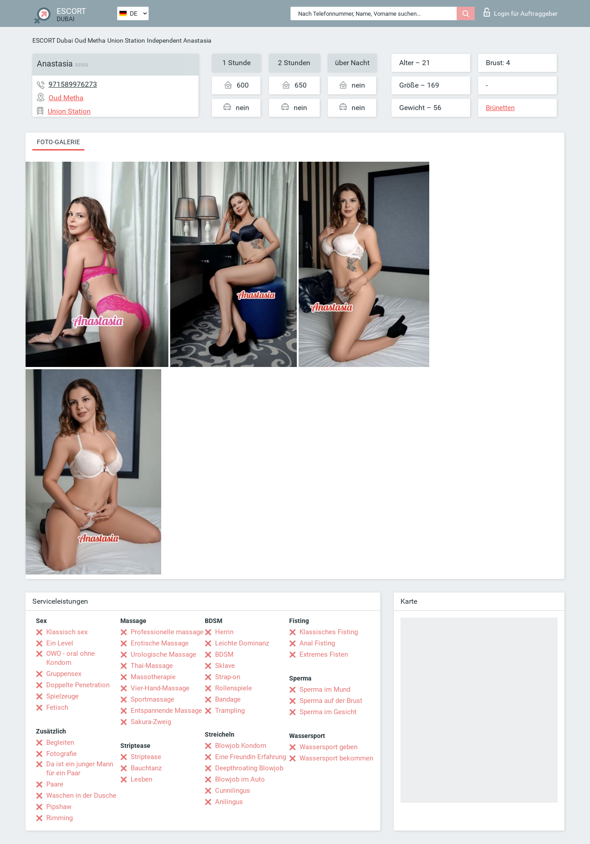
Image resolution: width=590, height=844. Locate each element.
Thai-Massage (152, 666)
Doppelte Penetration (78, 685)
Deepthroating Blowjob (249, 768)
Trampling (230, 711)
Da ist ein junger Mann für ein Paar (79, 768)
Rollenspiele (233, 688)
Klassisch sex (67, 632)
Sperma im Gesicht (328, 712)
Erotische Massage (160, 643)
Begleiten (60, 742)
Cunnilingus (232, 791)
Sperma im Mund (324, 689)
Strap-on (227, 677)
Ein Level (59, 643)
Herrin (224, 632)
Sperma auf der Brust (330, 701)
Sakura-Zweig (151, 722)
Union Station (126, 40)
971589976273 (72, 84)
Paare (54, 784)
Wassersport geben (328, 747)
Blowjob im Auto (240, 779)
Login (521, 12)
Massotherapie (153, 677)
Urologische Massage (163, 654)
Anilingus (229, 802)
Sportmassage (152, 699)
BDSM (224, 654)
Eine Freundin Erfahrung (250, 757)
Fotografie (61, 754)
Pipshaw (58, 807)
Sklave (225, 666)
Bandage (228, 699)
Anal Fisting (317, 643)
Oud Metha (90, 40)
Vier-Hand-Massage (160, 688)
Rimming (59, 818)
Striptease (146, 757)
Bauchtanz (146, 768)
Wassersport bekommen (336, 758)
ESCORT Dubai (52, 40)
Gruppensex (63, 674)
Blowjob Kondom (240, 746)
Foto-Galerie (58, 142)
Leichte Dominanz (242, 643)
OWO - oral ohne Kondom (70, 658)
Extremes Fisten (323, 654)
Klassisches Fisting (328, 632)
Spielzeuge (62, 696)
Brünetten (500, 108)
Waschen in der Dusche (81, 795)
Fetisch (57, 707)
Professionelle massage (167, 632)
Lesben (141, 779)
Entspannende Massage (166, 711)
